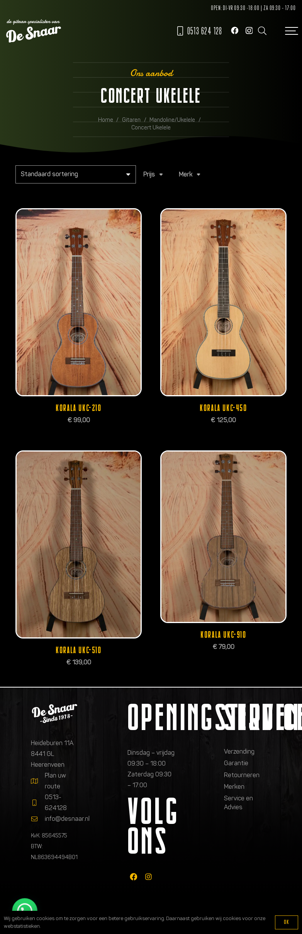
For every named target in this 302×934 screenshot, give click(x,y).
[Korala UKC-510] (79, 544)
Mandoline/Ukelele (172, 119)
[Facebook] (234, 30)
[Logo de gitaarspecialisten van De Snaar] (33, 30)
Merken (234, 786)
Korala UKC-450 (223, 408)
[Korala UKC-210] (79, 302)
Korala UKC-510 (78, 650)
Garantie (236, 763)
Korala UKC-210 (78, 408)
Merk (185, 174)
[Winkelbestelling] (75, 174)
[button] (262, 31)
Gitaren (131, 119)
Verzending (239, 751)
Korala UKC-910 (223, 635)
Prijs (149, 174)
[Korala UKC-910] (223, 537)
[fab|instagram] (148, 876)
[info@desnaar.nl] (38, 819)
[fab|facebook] (133, 876)
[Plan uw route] (38, 781)
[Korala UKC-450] (223, 302)
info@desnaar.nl (67, 818)
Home (105, 119)
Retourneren (242, 775)
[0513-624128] (38, 803)
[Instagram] (249, 31)
